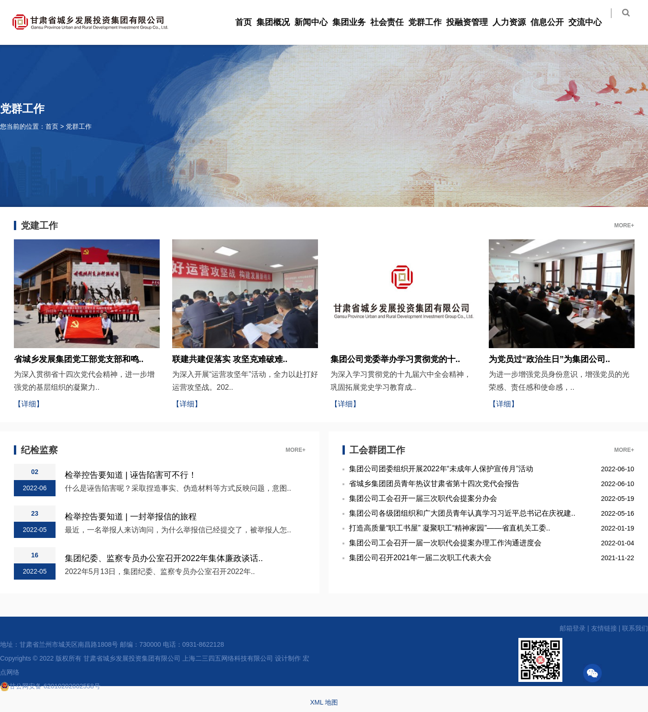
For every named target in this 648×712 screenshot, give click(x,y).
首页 (249, 22)
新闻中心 (317, 22)
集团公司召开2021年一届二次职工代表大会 (420, 558)
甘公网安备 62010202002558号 (50, 686)
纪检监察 (39, 450)
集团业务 (355, 22)
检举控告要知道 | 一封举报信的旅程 (131, 516)
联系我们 (635, 628)
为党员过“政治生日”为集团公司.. (549, 359)
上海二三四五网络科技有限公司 (227, 658)
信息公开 (553, 22)
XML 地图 (324, 702)
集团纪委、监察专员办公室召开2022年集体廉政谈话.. (164, 558)
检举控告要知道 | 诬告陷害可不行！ (131, 474)
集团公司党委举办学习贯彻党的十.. (395, 359)
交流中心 (591, 22)
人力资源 (515, 22)
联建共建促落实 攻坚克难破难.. (229, 359)
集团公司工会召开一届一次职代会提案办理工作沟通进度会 (445, 543)
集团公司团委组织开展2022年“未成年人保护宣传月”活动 (441, 469)
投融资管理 (473, 22)
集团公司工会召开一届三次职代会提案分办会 (423, 498)
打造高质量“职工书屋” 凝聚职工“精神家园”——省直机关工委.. (449, 528)
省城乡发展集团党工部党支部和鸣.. (78, 359)
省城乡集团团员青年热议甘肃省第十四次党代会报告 (434, 483)
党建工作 (39, 225)
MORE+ (624, 225)
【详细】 (29, 404)
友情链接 (604, 628)
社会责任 (393, 22)
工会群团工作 (377, 450)
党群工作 (431, 22)
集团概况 (279, 22)
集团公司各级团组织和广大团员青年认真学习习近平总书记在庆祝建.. (462, 513)
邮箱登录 (573, 628)
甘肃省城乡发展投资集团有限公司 (132, 658)
